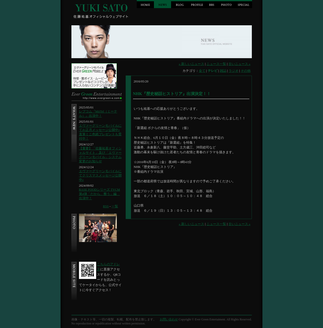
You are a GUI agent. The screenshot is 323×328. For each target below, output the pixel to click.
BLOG (179, 4)
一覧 (115, 206)
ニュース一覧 (216, 64)
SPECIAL (243, 4)
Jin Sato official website (102, 10)
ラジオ (233, 71)
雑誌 (223, 71)
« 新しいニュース (191, 64)
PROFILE (196, 4)
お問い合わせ (169, 319)
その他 (246, 71)
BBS (211, 4)
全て (202, 71)
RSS (106, 206)
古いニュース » (239, 64)
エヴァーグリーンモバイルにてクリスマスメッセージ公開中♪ (100, 175)
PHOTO (226, 4)
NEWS (162, 4)
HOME (145, 4)
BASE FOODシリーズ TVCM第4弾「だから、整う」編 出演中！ (99, 194)
